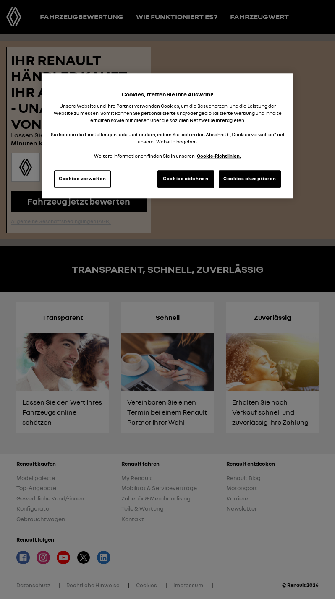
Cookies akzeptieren (249, 179)
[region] (167, 136)
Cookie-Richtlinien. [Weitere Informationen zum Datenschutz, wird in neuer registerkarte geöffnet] (219, 156)
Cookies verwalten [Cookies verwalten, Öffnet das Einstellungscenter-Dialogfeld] (82, 179)
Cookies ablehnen (185, 179)
